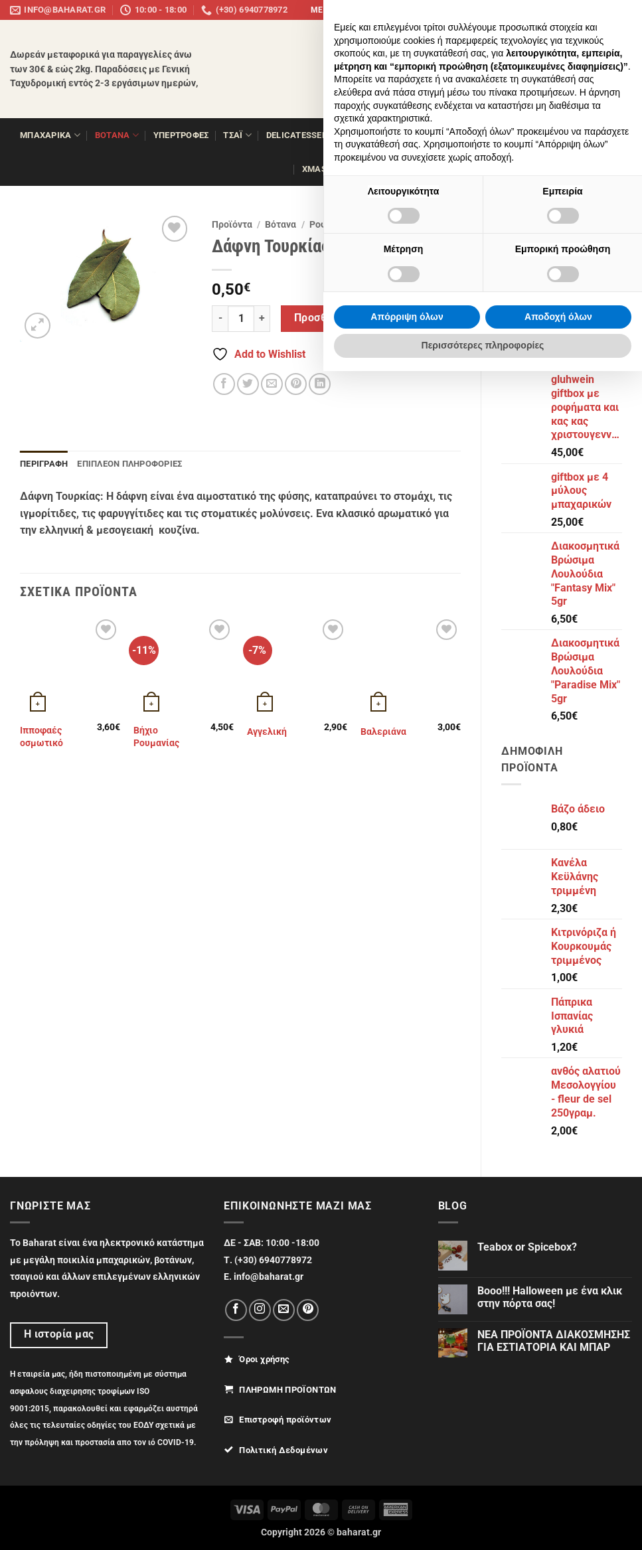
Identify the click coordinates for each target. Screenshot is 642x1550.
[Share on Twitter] (248, 384)
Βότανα (280, 224)
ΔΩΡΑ (598, 135)
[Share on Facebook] (224, 384)
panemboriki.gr (504, 10)
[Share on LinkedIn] (320, 384)
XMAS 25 (324, 169)
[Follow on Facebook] (551, 10)
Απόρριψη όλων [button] (406, 1495)
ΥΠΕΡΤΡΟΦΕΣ (181, 135)
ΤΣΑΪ (237, 135)
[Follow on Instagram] (564, 10)
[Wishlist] (620, 81)
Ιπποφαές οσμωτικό (41, 737)
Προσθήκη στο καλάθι (349, 318)
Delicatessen (301, 135)
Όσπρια (451, 135)
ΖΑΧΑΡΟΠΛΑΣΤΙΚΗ (524, 135)
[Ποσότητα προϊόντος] (241, 318)
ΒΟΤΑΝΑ (117, 135)
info (620, 10)
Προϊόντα (232, 224)
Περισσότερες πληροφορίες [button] (483, 1524)
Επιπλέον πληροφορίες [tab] (129, 464)
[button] (518, 59)
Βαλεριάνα (383, 731)
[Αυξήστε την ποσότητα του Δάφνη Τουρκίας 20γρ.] (262, 318)
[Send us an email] (576, 10)
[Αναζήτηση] (604, 59)
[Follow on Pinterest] (590, 10)
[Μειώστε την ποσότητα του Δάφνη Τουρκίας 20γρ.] (220, 318)
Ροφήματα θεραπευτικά (360, 224)
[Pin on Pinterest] (296, 384)
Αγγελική (267, 731)
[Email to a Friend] (272, 384)
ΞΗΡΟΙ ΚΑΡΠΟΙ (385, 135)
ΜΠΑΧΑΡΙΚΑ (50, 135)
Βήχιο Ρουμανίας (156, 737)
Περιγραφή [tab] (44, 464)
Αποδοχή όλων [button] (558, 1495)
